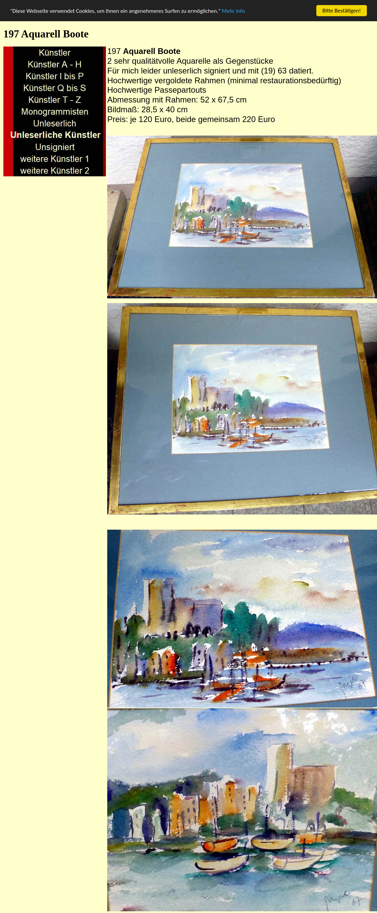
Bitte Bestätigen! (341, 10)
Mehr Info (233, 10)
